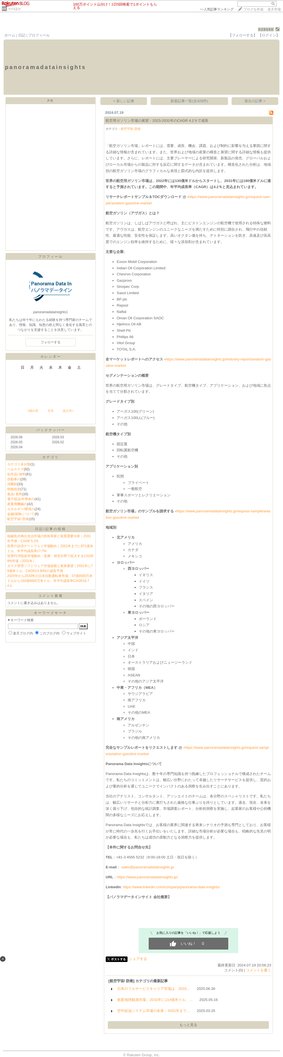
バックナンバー (50, 430)
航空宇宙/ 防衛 (18, 519)
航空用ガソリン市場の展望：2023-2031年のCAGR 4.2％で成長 (157, 120)
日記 (21, 35)
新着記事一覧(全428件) (189, 101)
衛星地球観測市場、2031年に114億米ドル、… (155, 1000)
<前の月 (32, 410)
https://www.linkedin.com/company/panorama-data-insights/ (171, 887)
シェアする (138, 959)
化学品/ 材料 (16, 474)
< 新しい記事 (124, 101)
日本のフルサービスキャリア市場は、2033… (153, 989)
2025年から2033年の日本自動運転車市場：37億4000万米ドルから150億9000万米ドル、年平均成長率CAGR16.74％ (50, 581)
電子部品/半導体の (21, 499)
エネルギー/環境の (21, 509)
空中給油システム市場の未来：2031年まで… (153, 1011)
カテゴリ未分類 (18, 464)
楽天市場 (274, 9)
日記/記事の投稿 (50, 529)
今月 (51, 410)
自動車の (13, 479)
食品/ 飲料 (14, 494)
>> (217, 9)
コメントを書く (258, 970)
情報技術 (13, 489)
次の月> (68, 410)
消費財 (12, 484)
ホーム (9, 35)
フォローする (51, 342)
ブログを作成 (253, 9)
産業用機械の (17, 504)
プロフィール (39, 35)
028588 (266, 29)
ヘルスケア (15, 469)
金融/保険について (21, 514)
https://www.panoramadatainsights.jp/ (147, 877)
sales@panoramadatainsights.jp (147, 867)
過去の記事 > (255, 101)
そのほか (14, 9)
